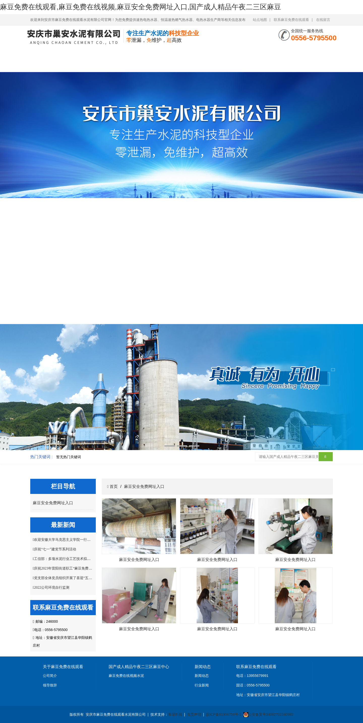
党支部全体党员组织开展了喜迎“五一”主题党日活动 (74, 578)
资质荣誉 (181, 52)
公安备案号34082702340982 (270, 714)
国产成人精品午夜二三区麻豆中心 (114, 59)
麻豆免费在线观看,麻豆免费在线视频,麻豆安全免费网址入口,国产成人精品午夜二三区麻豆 (140, 7)
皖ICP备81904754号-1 (223, 714)
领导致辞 (50, 685)
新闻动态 (202, 676)
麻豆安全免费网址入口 (215, 59)
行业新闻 (202, 685)
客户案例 (248, 52)
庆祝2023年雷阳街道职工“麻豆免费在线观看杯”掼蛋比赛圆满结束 (85, 568)
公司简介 (50, 676)
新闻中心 (148, 52)
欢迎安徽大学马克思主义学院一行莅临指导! (68, 540)
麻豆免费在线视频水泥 (126, 676)
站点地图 (260, 20)
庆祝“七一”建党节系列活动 (55, 549)
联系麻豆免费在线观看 (291, 20)
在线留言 (323, 20)
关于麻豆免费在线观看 (81, 59)
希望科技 (175, 714)
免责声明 (194, 714)
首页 (113, 486)
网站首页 (47, 52)
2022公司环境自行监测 (51, 587)
